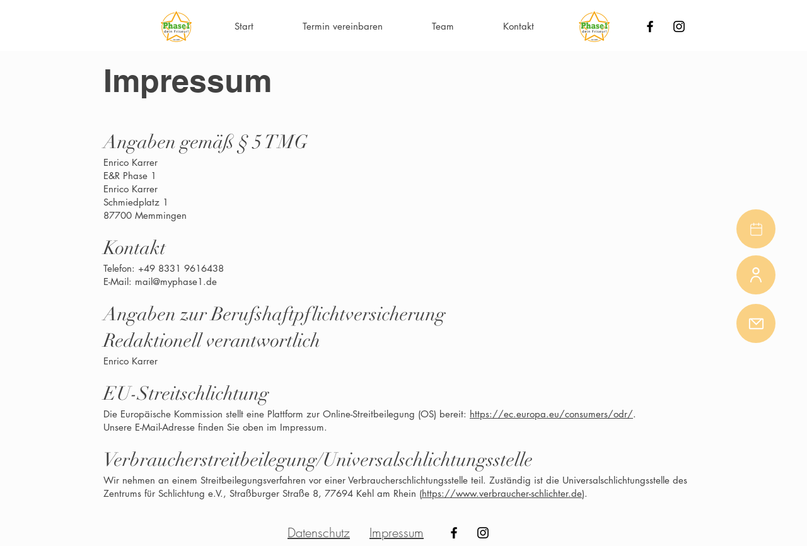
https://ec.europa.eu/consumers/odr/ (551, 414)
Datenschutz (318, 532)
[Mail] (755, 323)
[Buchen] (755, 228)
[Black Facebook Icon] (650, 26)
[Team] (755, 274)
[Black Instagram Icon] (679, 26)
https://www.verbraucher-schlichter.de (502, 493)
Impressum (396, 532)
